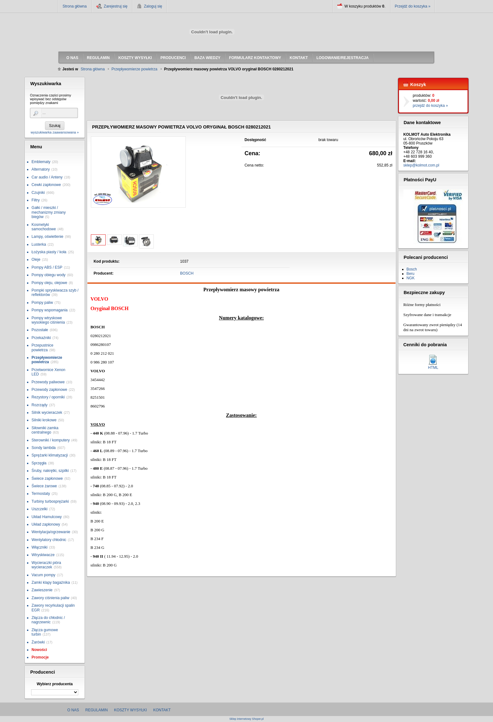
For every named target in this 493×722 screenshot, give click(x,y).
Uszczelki (39, 509)
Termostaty (40, 493)
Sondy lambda (43, 448)
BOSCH (187, 273)
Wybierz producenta (55, 684)
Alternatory (40, 169)
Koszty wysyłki (130, 710)
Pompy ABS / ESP (46, 267)
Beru (410, 273)
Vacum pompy (43, 575)
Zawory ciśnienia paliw (50, 598)
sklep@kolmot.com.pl (421, 165)
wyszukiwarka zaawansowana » (54, 132)
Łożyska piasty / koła (48, 252)
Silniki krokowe (43, 420)
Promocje (40, 657)
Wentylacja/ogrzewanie (50, 532)
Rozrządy (39, 405)
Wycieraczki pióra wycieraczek (46, 565)
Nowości (39, 650)
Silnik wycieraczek (46, 412)
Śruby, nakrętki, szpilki (50, 470)
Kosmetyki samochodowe (43, 226)
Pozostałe (39, 330)
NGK (411, 278)
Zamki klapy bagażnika (50, 582)
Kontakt (162, 710)
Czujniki (38, 192)
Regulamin (96, 710)
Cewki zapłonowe (46, 185)
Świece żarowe (44, 486)
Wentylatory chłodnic (48, 540)
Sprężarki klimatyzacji (49, 455)
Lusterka (38, 244)
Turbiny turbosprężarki (50, 501)
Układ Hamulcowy (46, 517)
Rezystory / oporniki (47, 397)
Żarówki (38, 642)
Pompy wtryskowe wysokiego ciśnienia (48, 320)
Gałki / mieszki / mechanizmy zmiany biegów (48, 212)
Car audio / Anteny (47, 177)
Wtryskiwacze (42, 555)
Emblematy (40, 162)
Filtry (35, 200)
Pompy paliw (42, 302)
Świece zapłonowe (47, 478)
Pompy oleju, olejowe (49, 283)
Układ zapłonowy (45, 524)
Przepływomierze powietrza (46, 359)
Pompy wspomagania (49, 310)
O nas (73, 710)
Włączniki (39, 547)
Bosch (412, 269)
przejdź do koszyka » (430, 105)
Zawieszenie (42, 590)
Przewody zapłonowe (49, 389)
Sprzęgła (38, 463)
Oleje (35, 259)
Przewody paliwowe (47, 382)
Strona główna (75, 6)
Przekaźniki (41, 338)
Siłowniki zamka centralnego (44, 430)
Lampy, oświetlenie (47, 236)
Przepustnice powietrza (42, 347)
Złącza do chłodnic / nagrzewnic (48, 619)
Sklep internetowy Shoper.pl (246, 719)
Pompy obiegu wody (48, 275)
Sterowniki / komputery (50, 440)
